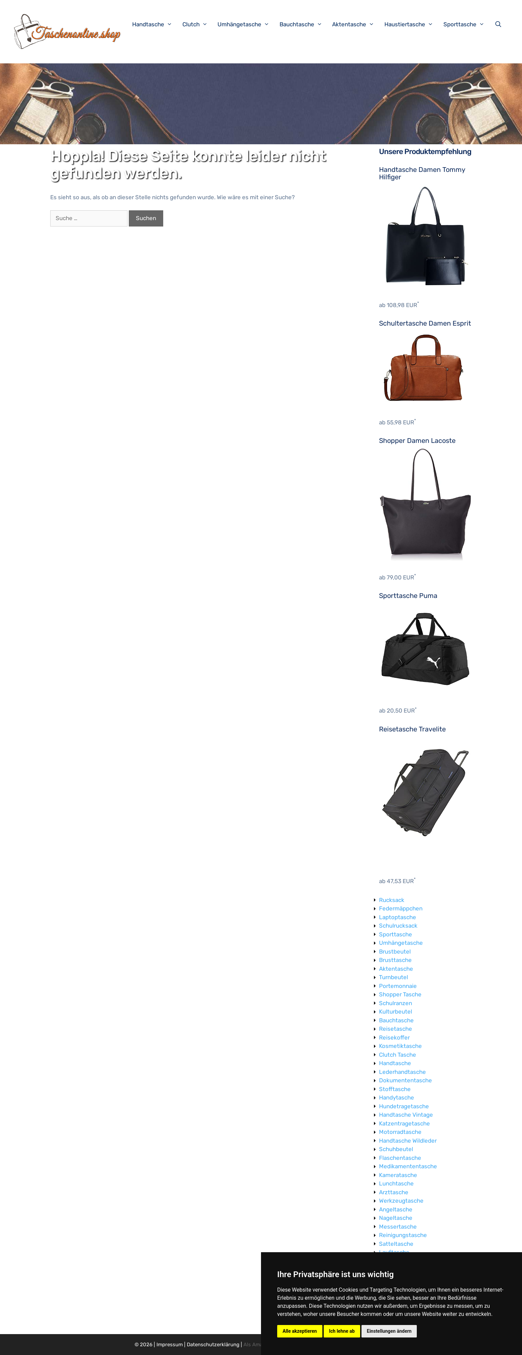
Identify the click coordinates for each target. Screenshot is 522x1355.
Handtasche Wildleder (408, 1140)
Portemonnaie (398, 986)
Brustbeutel (395, 951)
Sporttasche (467, 24)
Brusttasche (395, 960)
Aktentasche (356, 24)
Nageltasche (395, 1217)
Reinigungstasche (403, 1235)
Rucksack (391, 900)
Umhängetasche (247, 24)
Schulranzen (395, 1003)
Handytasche (396, 1097)
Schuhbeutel (396, 1149)
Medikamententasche (408, 1166)
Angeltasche (395, 1209)
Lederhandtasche (402, 1071)
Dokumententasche (405, 1080)
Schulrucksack (398, 925)
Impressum (169, 1345)
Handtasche (155, 24)
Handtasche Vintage (406, 1114)
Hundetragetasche (404, 1106)
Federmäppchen (401, 908)
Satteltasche (396, 1243)
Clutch (198, 24)
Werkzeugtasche (401, 1200)
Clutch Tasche (397, 1054)
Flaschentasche (400, 1157)
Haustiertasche (412, 24)
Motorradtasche (400, 1131)
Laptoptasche (397, 917)
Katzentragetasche (404, 1123)
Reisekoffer (394, 1037)
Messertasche (398, 1226)
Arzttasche (393, 1192)
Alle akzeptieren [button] (300, 1331)
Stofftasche (395, 1089)
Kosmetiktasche (400, 1046)
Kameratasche (398, 1175)
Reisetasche (395, 1028)
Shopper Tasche (400, 994)
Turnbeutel (393, 977)
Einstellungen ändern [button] (389, 1331)
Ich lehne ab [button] (342, 1331)
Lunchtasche (396, 1183)
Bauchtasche (304, 24)
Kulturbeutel (395, 1011)
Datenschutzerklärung (213, 1345)
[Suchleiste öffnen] (500, 24)
